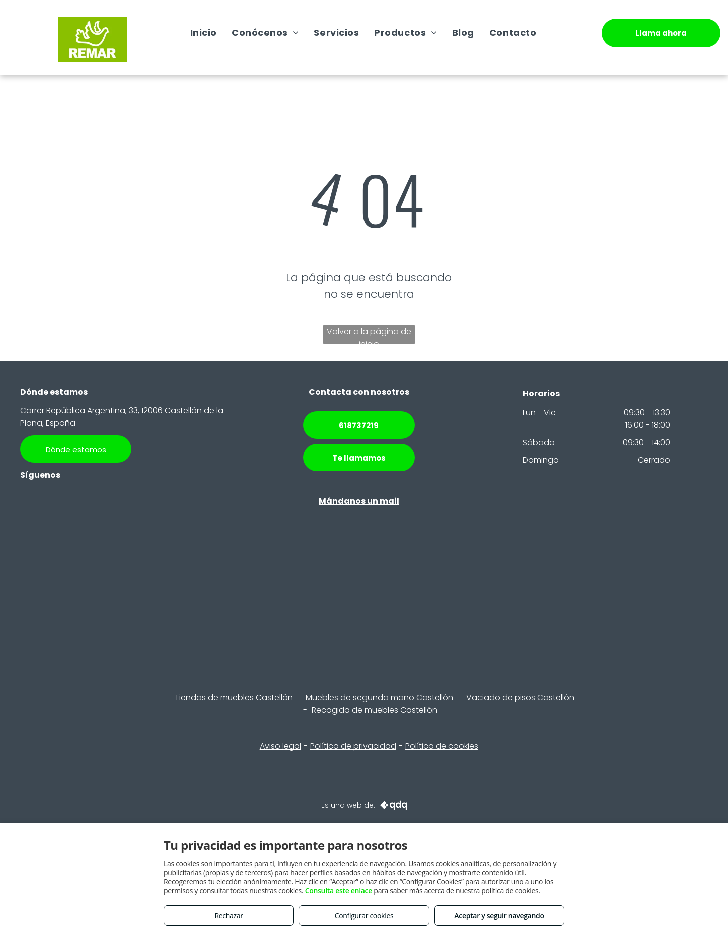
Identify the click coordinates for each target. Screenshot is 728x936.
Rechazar (228, 915)
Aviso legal (280, 746)
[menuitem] (203, 32)
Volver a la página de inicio (369, 335)
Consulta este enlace (338, 890)
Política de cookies (441, 746)
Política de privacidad (353, 746)
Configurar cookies (364, 915)
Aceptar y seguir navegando (499, 915)
